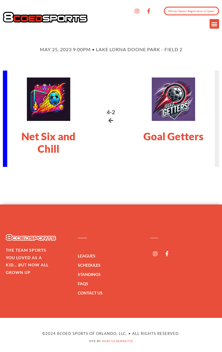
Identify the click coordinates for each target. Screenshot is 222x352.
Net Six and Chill (48, 142)
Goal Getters (173, 136)
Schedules (90, 265)
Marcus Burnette (117, 341)
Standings (90, 274)
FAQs (83, 283)
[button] (214, 24)
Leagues (88, 256)
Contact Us (90, 292)
